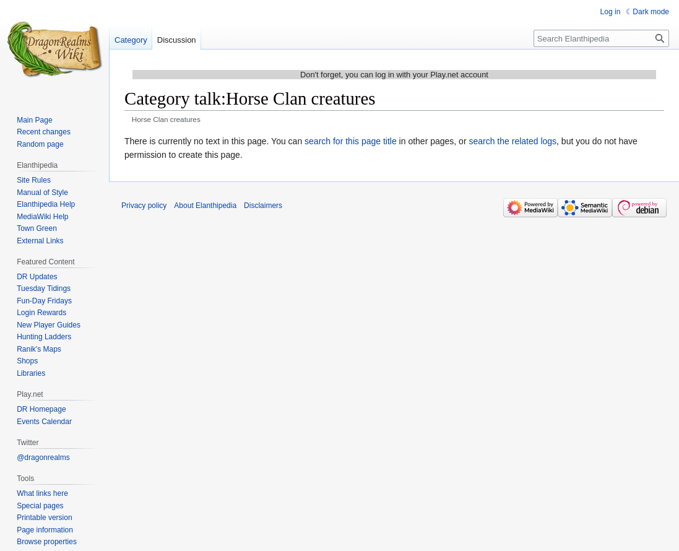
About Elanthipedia (205, 205)
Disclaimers (263, 205)
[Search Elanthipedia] (601, 38)
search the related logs (512, 141)
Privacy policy (144, 205)
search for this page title (351, 141)
